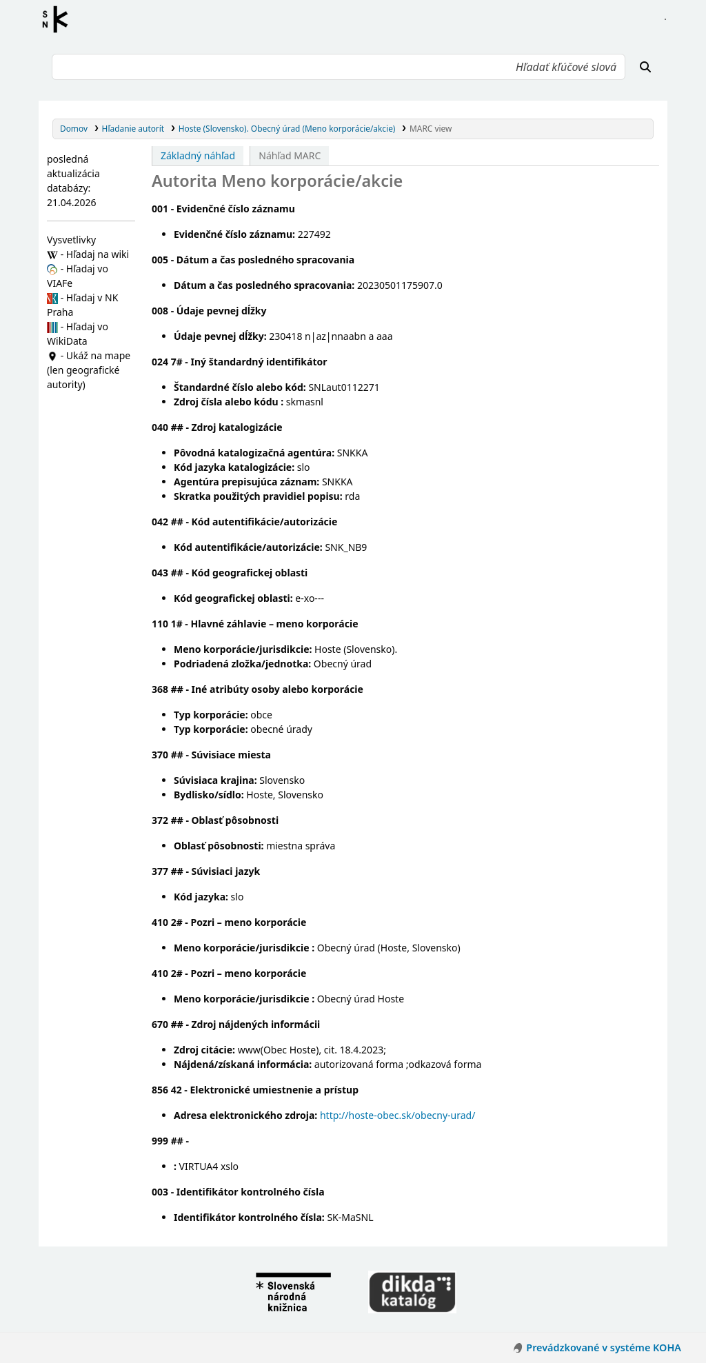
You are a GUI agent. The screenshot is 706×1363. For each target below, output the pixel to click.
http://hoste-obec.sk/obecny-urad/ (397, 1115)
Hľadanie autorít (133, 128)
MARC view (431, 128)
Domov (74, 128)
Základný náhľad (198, 155)
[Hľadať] (645, 67)
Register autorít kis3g (59, 19)
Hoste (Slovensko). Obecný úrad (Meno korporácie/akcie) (287, 128)
